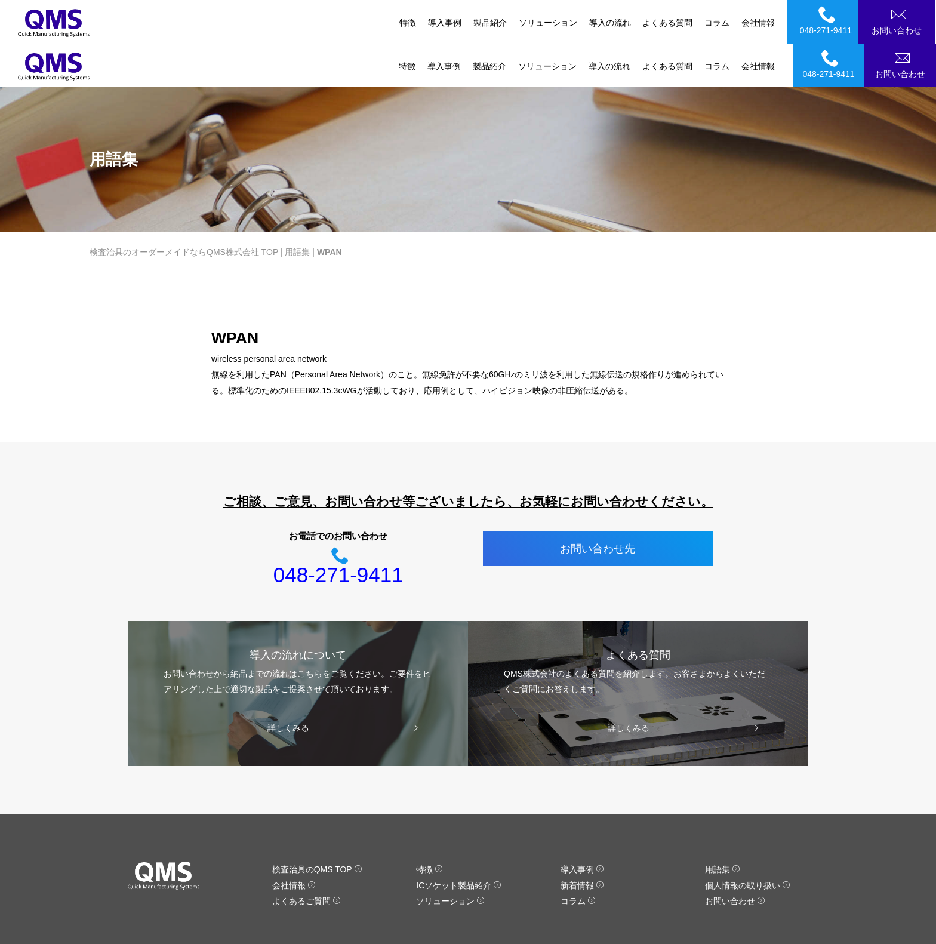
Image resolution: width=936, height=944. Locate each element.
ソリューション (547, 22)
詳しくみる (345, 685)
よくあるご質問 (306, 857)
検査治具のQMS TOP (317, 826)
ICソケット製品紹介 (458, 842)
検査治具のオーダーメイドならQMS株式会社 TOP (184, 208)
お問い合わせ (902, 20)
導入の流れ (609, 22)
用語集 (297, 208)
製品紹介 (489, 22)
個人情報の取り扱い (747, 842)
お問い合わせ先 (597, 505)
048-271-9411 (830, 20)
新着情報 (582, 842)
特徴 (407, 22)
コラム (716, 22)
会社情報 (758, 22)
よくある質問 (667, 22)
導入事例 (444, 22)
